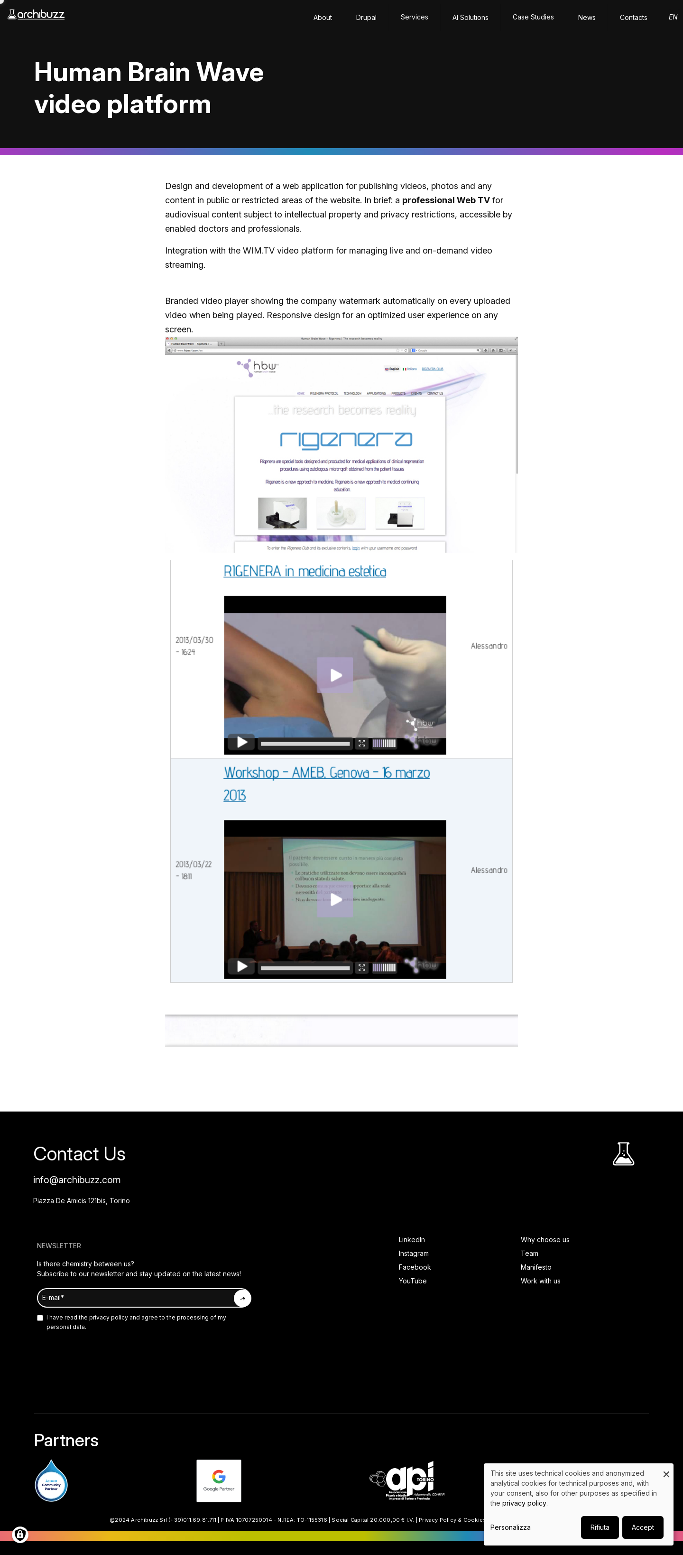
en (673, 17)
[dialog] (579, 1504)
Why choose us (545, 1239)
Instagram (414, 1253)
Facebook (415, 1267)
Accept (643, 1527)
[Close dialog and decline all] (666, 1469)
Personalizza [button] (510, 1527)
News (587, 17)
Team (529, 1253)
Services (414, 17)
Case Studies (533, 17)
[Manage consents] (20, 1535)
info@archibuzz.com (77, 1180)
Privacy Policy (437, 1520)
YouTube (413, 1281)
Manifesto (536, 1267)
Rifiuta (600, 1527)
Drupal (366, 17)
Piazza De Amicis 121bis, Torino (81, 1201)
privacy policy (108, 1317)
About (323, 17)
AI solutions (470, 17)
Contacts (633, 17)
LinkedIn (412, 1239)
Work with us (541, 1281)
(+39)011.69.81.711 (192, 1520)
